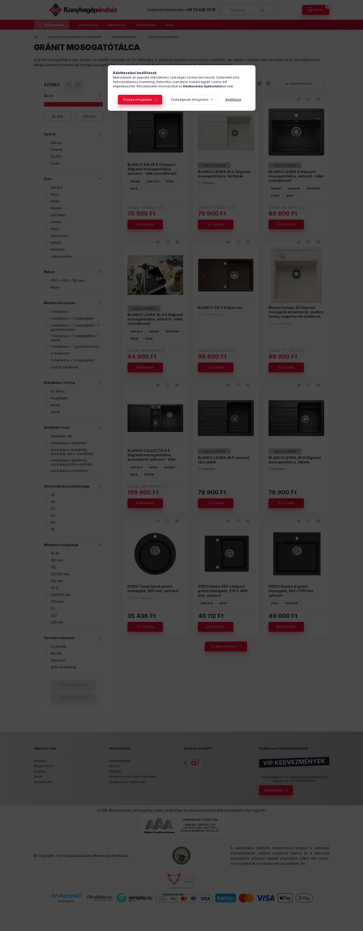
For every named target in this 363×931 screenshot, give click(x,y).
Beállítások (233, 99)
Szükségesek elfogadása (189, 99)
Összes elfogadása (137, 99)
